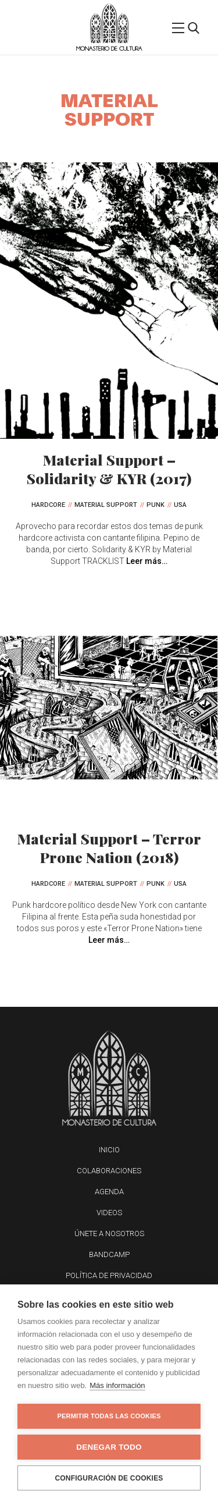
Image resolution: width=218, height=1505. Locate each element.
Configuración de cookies (109, 1478)
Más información (117, 1385)
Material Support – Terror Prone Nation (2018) (109, 848)
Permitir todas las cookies (109, 1415)
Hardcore (48, 505)
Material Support (105, 505)
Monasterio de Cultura (109, 48)
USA (180, 505)
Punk (155, 505)
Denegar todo (108, 1447)
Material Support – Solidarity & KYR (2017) (109, 469)
